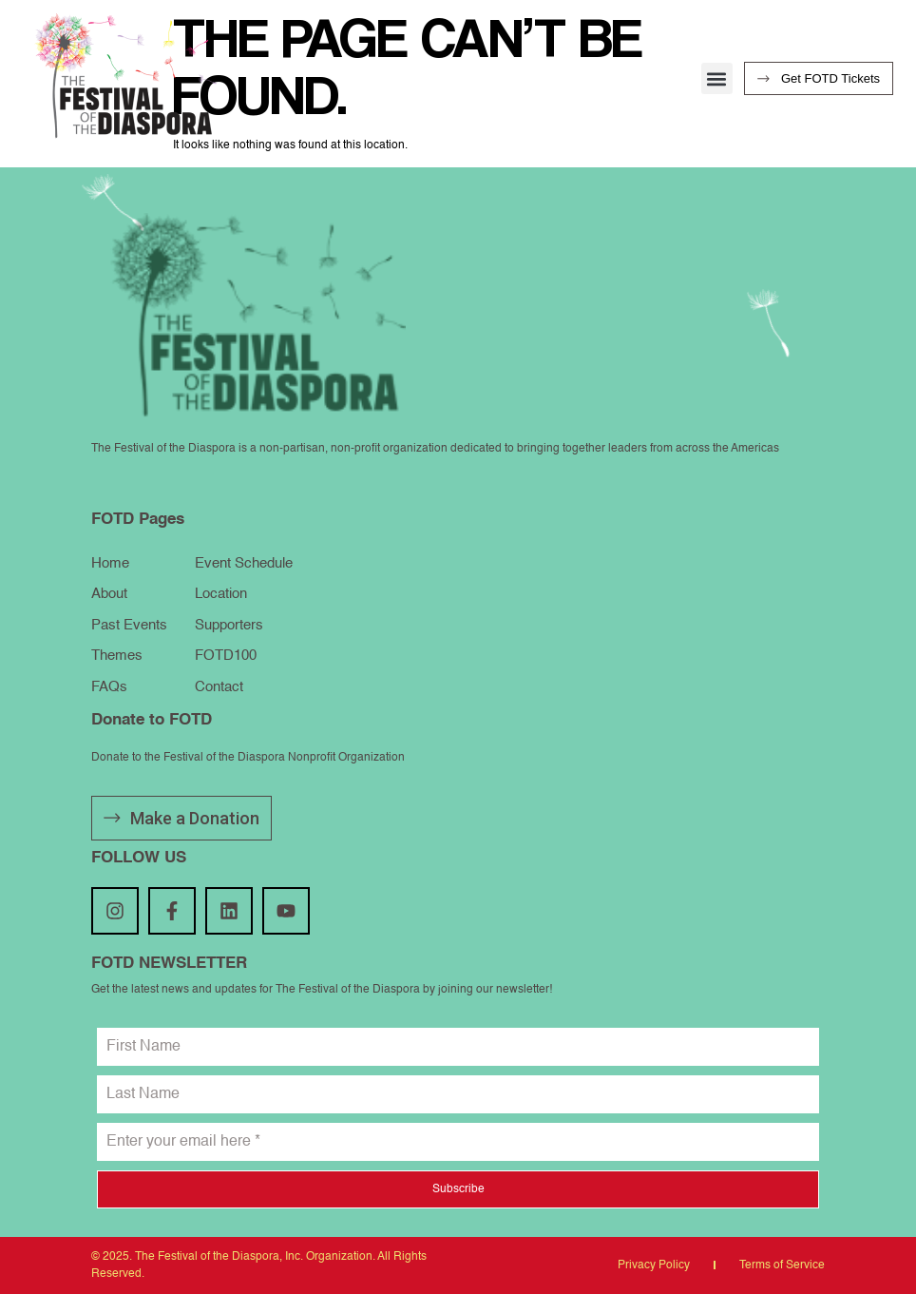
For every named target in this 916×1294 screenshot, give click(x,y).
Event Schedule (244, 563)
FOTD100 (226, 655)
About (109, 594)
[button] (717, 78)
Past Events (129, 625)
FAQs (109, 687)
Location (221, 594)
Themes (117, 655)
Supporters (229, 625)
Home (110, 563)
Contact (219, 687)
